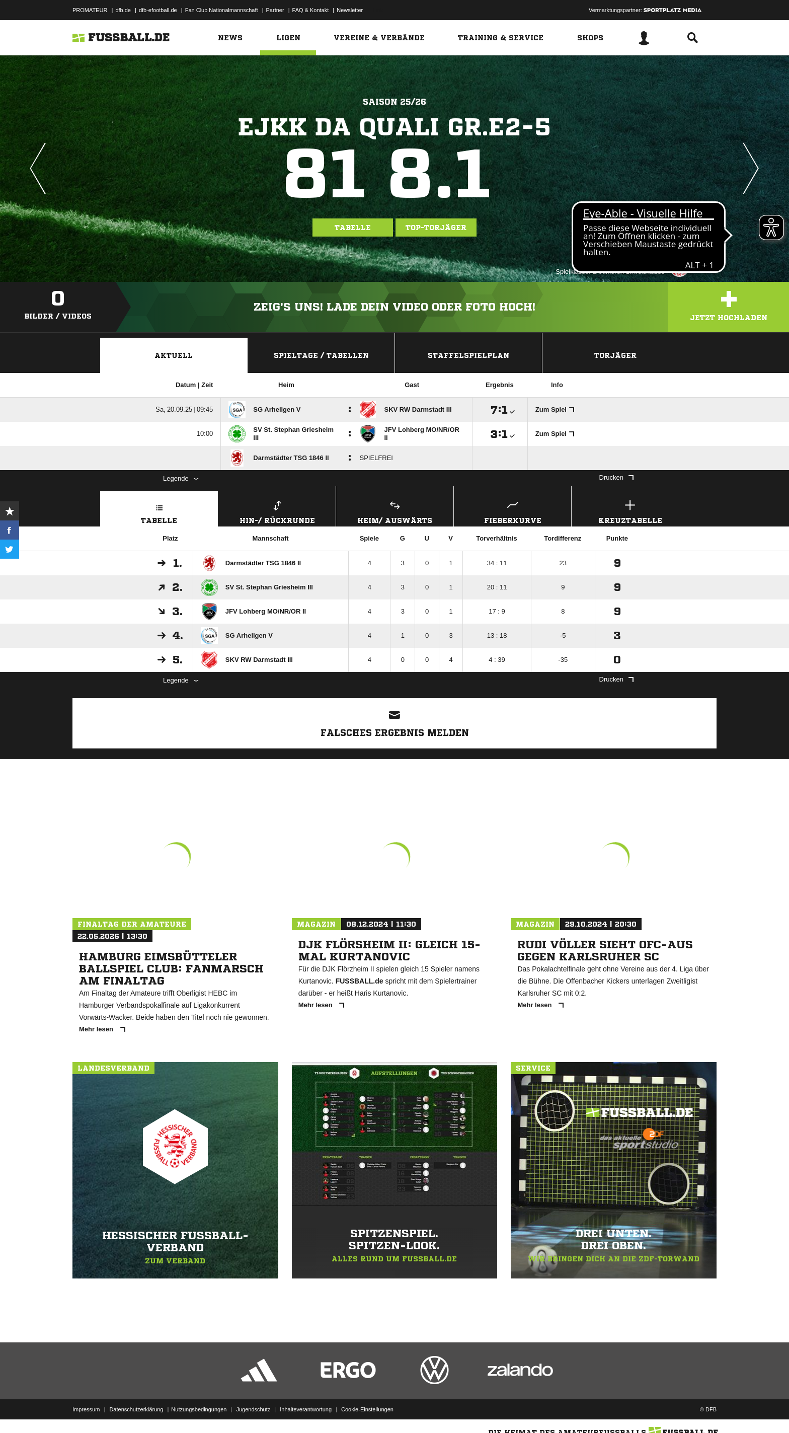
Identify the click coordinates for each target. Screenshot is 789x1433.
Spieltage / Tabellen (321, 355)
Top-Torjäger (436, 227)
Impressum (86, 1409)
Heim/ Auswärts (394, 510)
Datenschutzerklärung (136, 1409)
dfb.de (123, 10)
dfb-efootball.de (158, 10)
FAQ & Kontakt (310, 10)
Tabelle (353, 227)
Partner (275, 10)
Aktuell (173, 355)
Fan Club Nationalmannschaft (221, 10)
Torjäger (615, 355)
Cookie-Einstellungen (367, 1409)
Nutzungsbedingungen (198, 1409)
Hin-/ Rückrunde (277, 510)
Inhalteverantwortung (306, 1409)
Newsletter (350, 10)
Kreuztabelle (630, 510)
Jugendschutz (253, 1409)
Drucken (616, 477)
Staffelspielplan (468, 355)
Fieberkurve (512, 510)
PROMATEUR (89, 10)
